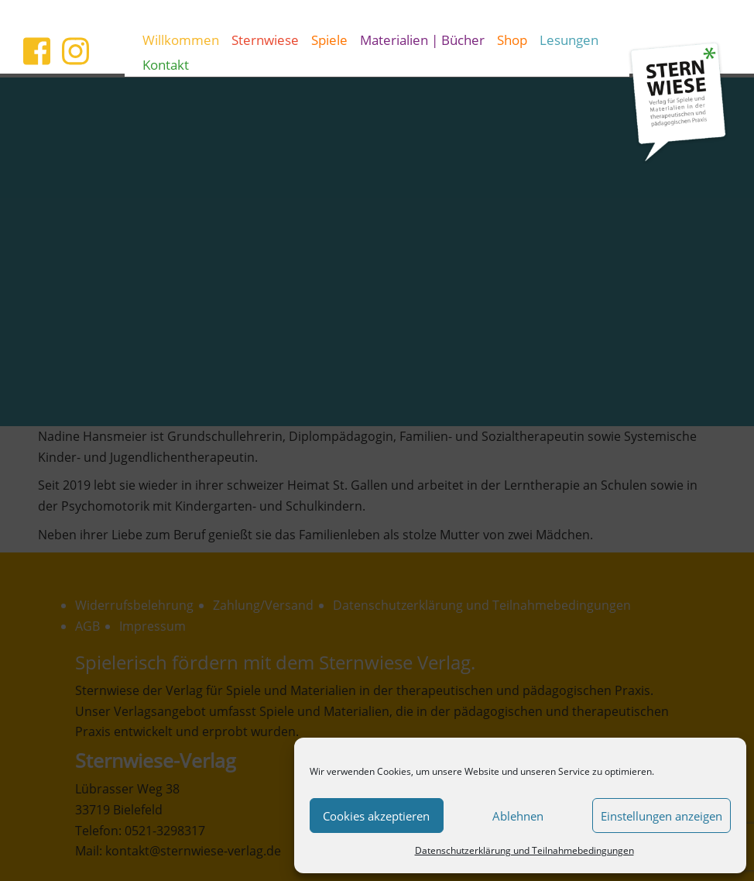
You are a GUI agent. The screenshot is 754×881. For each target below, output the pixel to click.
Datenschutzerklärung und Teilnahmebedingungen (524, 850)
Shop (512, 39)
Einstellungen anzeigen (661, 816)
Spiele (329, 39)
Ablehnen (517, 816)
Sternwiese (265, 39)
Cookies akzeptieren (376, 816)
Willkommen (180, 39)
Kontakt (165, 64)
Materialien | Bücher (422, 39)
